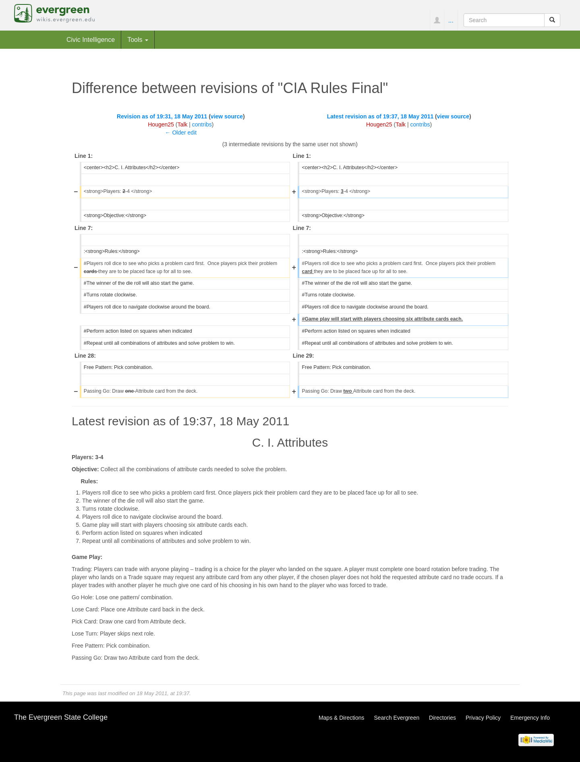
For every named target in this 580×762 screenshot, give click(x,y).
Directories (442, 717)
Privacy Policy (483, 717)
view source (227, 116)
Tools (137, 39)
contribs (202, 124)
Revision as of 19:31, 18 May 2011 (162, 116)
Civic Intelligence (90, 39)
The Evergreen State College (61, 717)
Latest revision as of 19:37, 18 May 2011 (380, 116)
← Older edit (181, 132)
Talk (182, 124)
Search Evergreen (396, 717)
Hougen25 (161, 124)
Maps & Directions (342, 717)
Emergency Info (530, 717)
